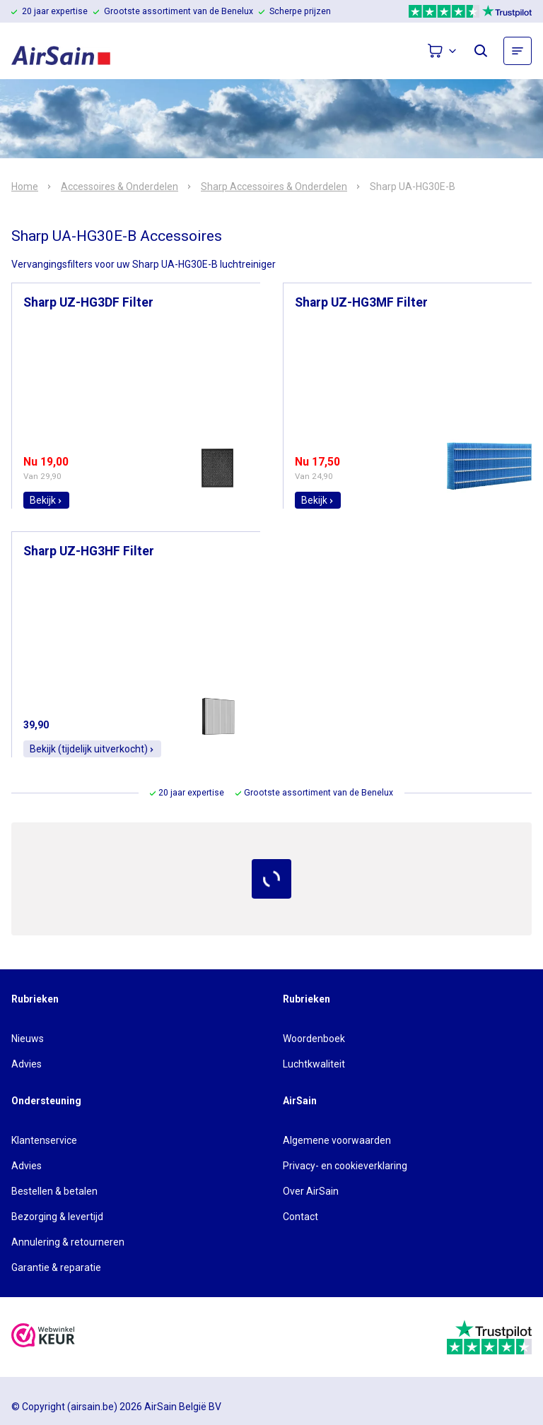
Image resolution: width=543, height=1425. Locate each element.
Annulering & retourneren (67, 1242)
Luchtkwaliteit (314, 1064)
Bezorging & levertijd (57, 1216)
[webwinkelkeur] (43, 1337)
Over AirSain (311, 1191)
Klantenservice (44, 1140)
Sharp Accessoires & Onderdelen (274, 186)
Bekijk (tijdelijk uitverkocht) (92, 749)
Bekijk (46, 500)
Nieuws (27, 1038)
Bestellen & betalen (54, 1191)
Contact (300, 1216)
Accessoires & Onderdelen (119, 186)
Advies (26, 1064)
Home (24, 186)
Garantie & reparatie (56, 1267)
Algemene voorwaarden (337, 1140)
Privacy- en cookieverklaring (345, 1165)
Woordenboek (314, 1038)
